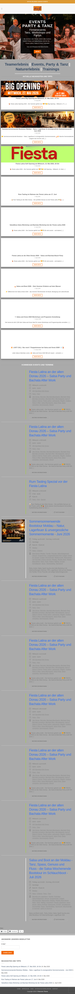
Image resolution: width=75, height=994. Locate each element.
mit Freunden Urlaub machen (41, 560)
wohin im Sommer (46, 908)
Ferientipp (57, 896)
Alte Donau (36, 397)
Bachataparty (59, 399)
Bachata (43, 397)
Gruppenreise (42, 556)
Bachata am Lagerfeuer (40, 896)
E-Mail (3, 944)
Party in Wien (36, 403)
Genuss (34, 556)
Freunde (54, 554)
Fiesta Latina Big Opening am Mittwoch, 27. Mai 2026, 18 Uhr (37, 98)
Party (46, 562)
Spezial (43, 499)
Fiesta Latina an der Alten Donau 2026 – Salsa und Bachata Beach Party (37, 255)
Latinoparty (55, 401)
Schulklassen (36, 564)
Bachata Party (65, 397)
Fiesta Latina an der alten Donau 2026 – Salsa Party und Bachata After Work (50, 376)
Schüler (62, 562)
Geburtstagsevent (63, 554)
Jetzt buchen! (59, 512)
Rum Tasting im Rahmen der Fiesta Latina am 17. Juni (37, 194)
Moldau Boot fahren (62, 900)
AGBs (32, 988)
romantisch (49, 902)
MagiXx (62, 401)
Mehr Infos (37, 107)
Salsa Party (57, 403)
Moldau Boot (62, 560)
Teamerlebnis (17, 64)
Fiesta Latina (47, 401)
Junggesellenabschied (54, 556)
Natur (42, 562)
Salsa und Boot (42, 904)
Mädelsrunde (59, 558)
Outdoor (68, 401)
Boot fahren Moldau (38, 554)
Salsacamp (51, 904)
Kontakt (55, 988)
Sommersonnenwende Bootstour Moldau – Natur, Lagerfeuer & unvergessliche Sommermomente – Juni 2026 (37, 130)
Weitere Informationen (39, 417)
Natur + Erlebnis (37, 551)
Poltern (51, 562)
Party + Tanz (36, 394)
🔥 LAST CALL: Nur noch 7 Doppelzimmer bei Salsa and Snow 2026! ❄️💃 (37, 347)
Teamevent (59, 564)
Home (19, 988)
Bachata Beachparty (53, 397)
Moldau (34, 548)
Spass (43, 564)
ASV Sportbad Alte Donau (40, 391)
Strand (51, 405)
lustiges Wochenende (47, 558)
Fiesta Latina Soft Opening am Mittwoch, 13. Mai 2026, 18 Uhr (37, 164)
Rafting (56, 562)
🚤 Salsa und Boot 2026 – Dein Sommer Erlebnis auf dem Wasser (37, 286)
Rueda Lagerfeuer (60, 902)
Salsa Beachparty (47, 403)
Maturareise (68, 558)
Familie (48, 554)
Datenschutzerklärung (43, 988)
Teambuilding (50, 564)
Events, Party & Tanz (50, 64)
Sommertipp (36, 906)
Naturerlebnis (28, 69)
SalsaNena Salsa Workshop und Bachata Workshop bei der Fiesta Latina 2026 (37, 225)
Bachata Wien (50, 399)
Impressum (25, 988)
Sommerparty (44, 405)
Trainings (51, 69)
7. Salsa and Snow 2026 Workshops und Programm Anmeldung (37, 317)
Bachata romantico (38, 399)
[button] (2, 8)
